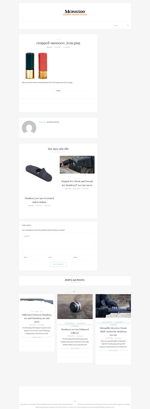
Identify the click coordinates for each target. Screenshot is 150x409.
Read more (37, 337)
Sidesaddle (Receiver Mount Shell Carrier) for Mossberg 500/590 (113, 331)
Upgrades (75, 326)
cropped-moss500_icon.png (58, 42)
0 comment (66, 47)
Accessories (69, 323)
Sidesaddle (119, 322)
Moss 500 (49, 47)
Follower (81, 323)
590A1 (37, 311)
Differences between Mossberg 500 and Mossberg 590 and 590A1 (37, 318)
